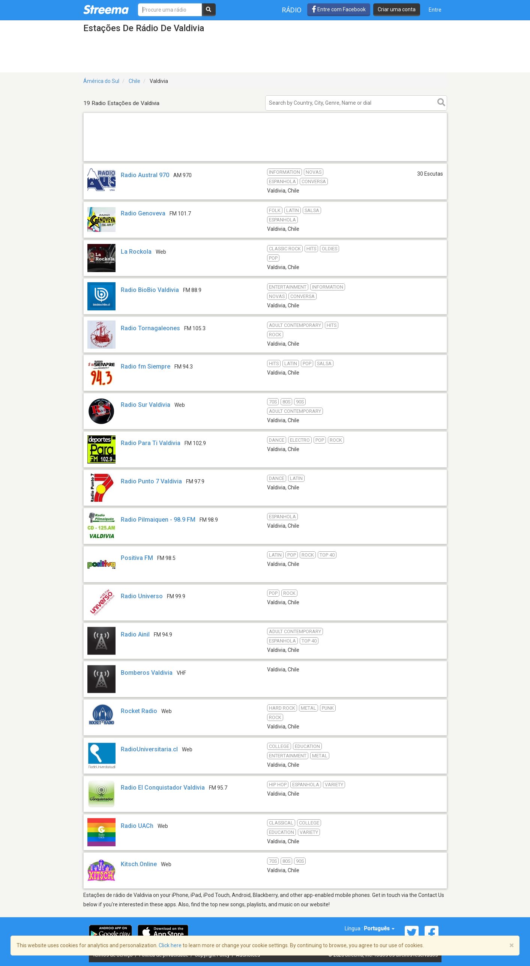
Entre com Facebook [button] (339, 9)
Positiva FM (137, 557)
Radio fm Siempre (145, 366)
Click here (170, 945)
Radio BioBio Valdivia (150, 289)
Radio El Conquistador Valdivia (163, 787)
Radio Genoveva (143, 213)
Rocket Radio (139, 711)
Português (379, 928)
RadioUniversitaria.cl (149, 749)
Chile (134, 81)
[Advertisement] (265, 161)
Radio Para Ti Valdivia (150, 443)
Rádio (292, 10)
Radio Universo (142, 596)
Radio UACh (137, 825)
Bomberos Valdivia (147, 672)
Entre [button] (435, 10)
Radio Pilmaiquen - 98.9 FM (158, 519)
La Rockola (136, 251)
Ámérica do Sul (101, 81)
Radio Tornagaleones (150, 328)
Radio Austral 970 (145, 175)
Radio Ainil (135, 634)
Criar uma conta (397, 9)
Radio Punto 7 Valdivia (151, 481)
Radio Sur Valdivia (145, 404)
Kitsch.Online (139, 864)
